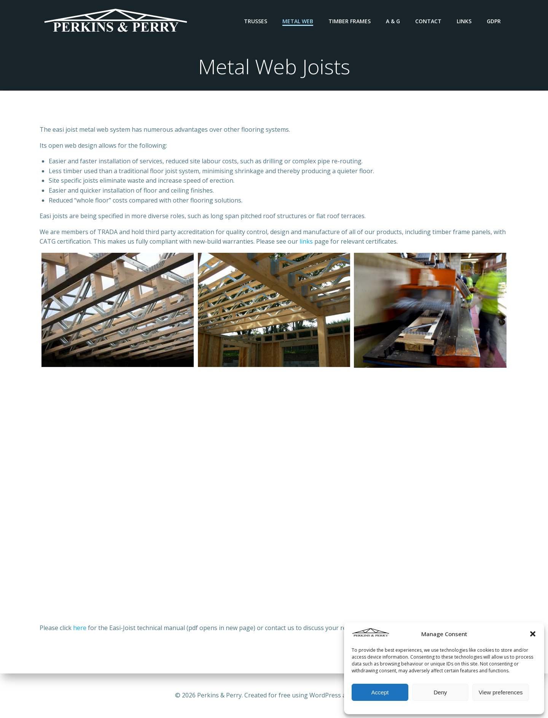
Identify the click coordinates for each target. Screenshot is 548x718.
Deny (440, 692)
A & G (393, 21)
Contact (428, 21)
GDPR (494, 21)
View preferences (501, 692)
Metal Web (297, 21)
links (306, 241)
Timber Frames (349, 21)
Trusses (255, 21)
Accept (380, 692)
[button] (533, 634)
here (79, 628)
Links (464, 21)
